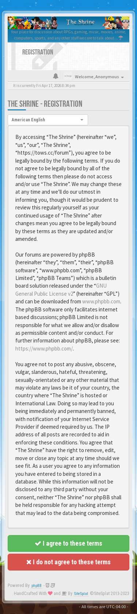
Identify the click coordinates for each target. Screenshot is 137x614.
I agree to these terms (68, 543)
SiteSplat (81, 593)
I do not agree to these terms (68, 562)
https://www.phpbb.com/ (44, 348)
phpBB (36, 585)
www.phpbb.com (101, 301)
